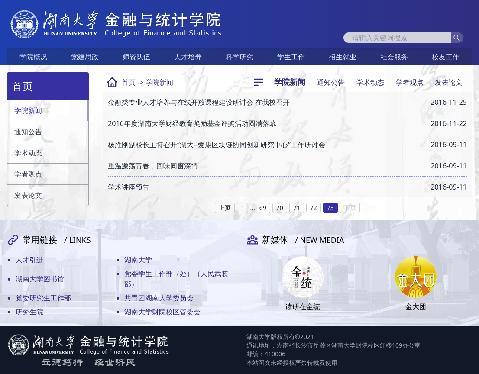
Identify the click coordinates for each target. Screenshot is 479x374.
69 (262, 207)
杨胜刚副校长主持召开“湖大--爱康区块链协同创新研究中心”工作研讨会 (216, 144)
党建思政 (85, 56)
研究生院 (29, 311)
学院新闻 (159, 82)
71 (296, 207)
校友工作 (446, 56)
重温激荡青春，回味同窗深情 (153, 166)
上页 (225, 207)
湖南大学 (138, 259)
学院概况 (33, 56)
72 (313, 207)
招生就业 (342, 56)
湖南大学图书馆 (40, 279)
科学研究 (239, 56)
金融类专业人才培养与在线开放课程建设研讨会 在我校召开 (199, 102)
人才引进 (29, 259)
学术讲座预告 (128, 187)
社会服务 (394, 56)
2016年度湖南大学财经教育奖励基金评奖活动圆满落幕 (192, 123)
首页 (129, 82)
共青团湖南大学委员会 (159, 298)
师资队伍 (136, 56)
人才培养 (188, 56)
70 (279, 207)
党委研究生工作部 (43, 298)
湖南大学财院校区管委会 (162, 311)
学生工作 (291, 56)
